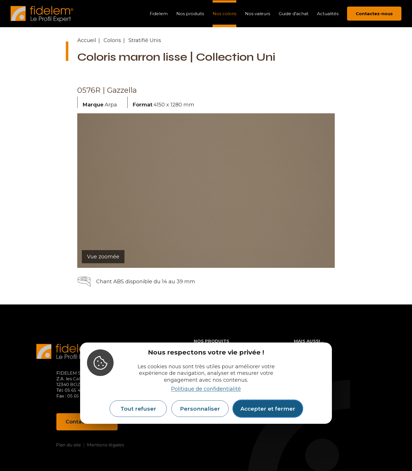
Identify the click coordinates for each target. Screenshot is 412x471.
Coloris (112, 40)
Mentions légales (105, 445)
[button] (54, 190)
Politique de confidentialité (206, 389)
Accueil (86, 40)
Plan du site (68, 445)
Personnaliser (200, 408)
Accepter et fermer (267, 408)
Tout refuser (138, 408)
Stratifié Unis (144, 40)
